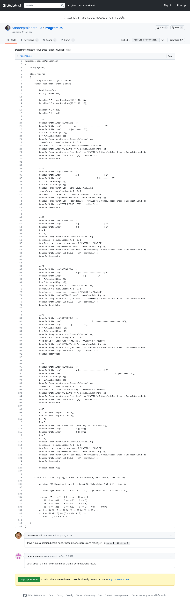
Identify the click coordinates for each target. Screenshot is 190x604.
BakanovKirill (35, 535)
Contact (108, 595)
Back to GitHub (87, 5)
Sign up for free (29, 579)
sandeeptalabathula (27, 28)
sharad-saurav (36, 556)
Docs (100, 595)
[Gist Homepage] (12, 5)
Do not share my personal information (149, 595)
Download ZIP (176, 40)
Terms (51, 595)
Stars (50, 40)
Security (69, 595)
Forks (67, 40)
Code (11, 39)
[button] (162, 40)
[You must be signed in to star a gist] (162, 27)
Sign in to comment (119, 579)
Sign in (168, 5)
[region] (95, 294)
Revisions (29, 40)
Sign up (181, 5)
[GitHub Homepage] (25, 595)
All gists (71, 5)
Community (89, 595)
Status (79, 595)
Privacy (60, 595)
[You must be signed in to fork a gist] (177, 27)
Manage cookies (121, 595)
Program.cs (54, 28)
